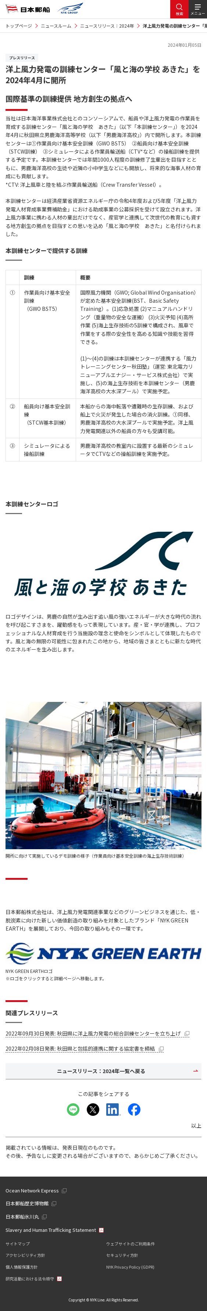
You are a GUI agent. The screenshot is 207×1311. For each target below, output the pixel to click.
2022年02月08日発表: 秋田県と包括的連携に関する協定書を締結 (85, 1048)
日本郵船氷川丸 (22, 1216)
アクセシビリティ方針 (25, 1255)
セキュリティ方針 (122, 1255)
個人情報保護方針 (22, 1267)
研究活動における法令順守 (30, 1279)
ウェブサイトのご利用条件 (130, 1244)
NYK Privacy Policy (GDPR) (130, 1267)
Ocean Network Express (32, 1190)
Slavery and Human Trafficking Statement (51, 1229)
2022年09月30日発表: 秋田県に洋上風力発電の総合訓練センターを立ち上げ (97, 1033)
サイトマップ (18, 1244)
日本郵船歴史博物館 (27, 1203)
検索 (179, 13)
